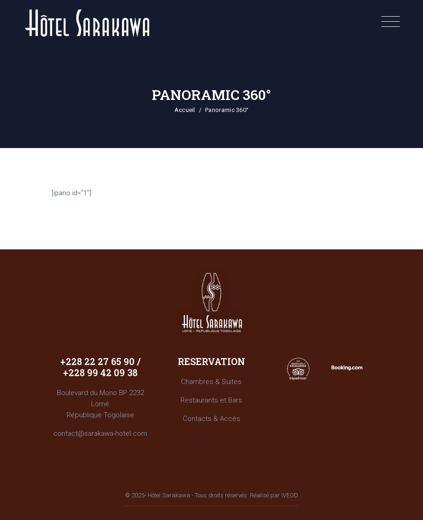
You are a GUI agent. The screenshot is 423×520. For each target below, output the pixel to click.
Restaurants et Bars (211, 400)
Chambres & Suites (211, 382)
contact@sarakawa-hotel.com (100, 433)
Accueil (184, 109)
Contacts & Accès (211, 419)
